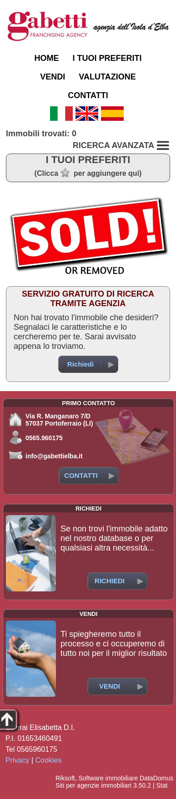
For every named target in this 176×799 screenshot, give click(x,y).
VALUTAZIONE (107, 76)
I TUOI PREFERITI (106, 58)
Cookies (48, 760)
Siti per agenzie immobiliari (93, 785)
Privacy (17, 760)
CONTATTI (88, 95)
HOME (46, 58)
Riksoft (65, 778)
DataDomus (156, 778)
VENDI (52, 76)
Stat (161, 785)
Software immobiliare (108, 778)
